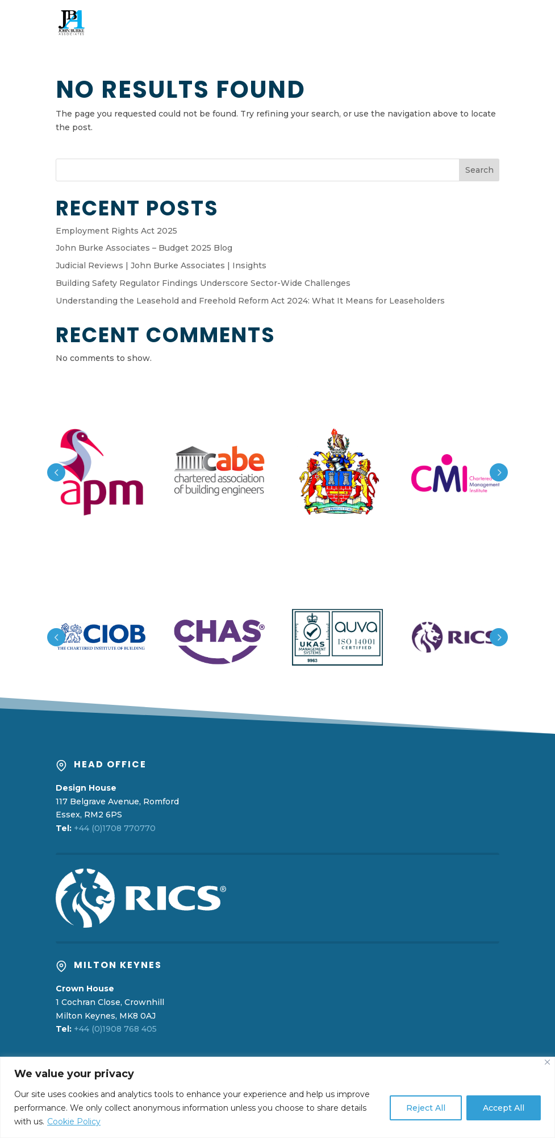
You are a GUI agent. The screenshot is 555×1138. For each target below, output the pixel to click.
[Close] (547, 1062)
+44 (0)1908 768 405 (115, 1029)
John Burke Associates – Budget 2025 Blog (144, 248)
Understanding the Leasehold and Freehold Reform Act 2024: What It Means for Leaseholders (250, 301)
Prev (56, 472)
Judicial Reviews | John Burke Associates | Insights (161, 265)
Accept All (503, 1108)
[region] (277, 1097)
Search (479, 170)
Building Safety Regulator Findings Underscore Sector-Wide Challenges (203, 283)
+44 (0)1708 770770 (115, 828)
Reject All (425, 1108)
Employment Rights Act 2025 (116, 231)
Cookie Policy (74, 1121)
